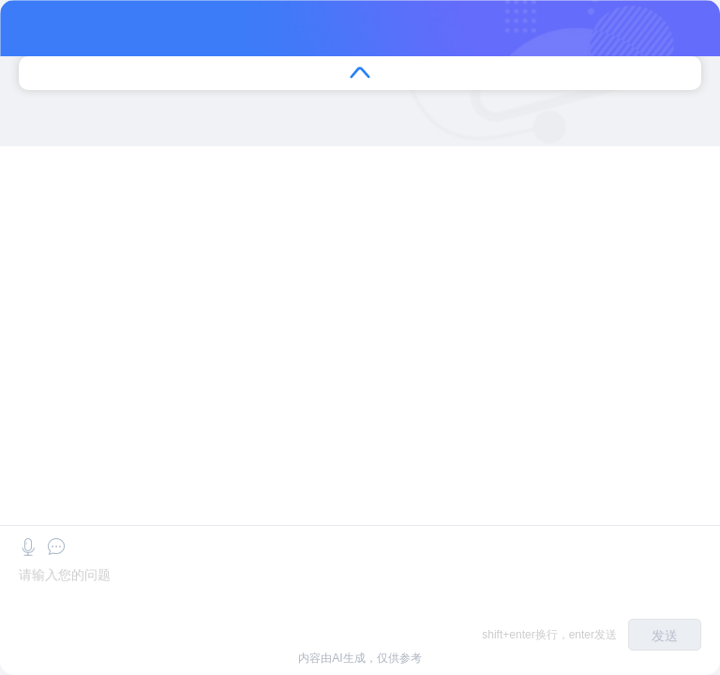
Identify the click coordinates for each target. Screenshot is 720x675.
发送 (665, 635)
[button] (28, 547)
